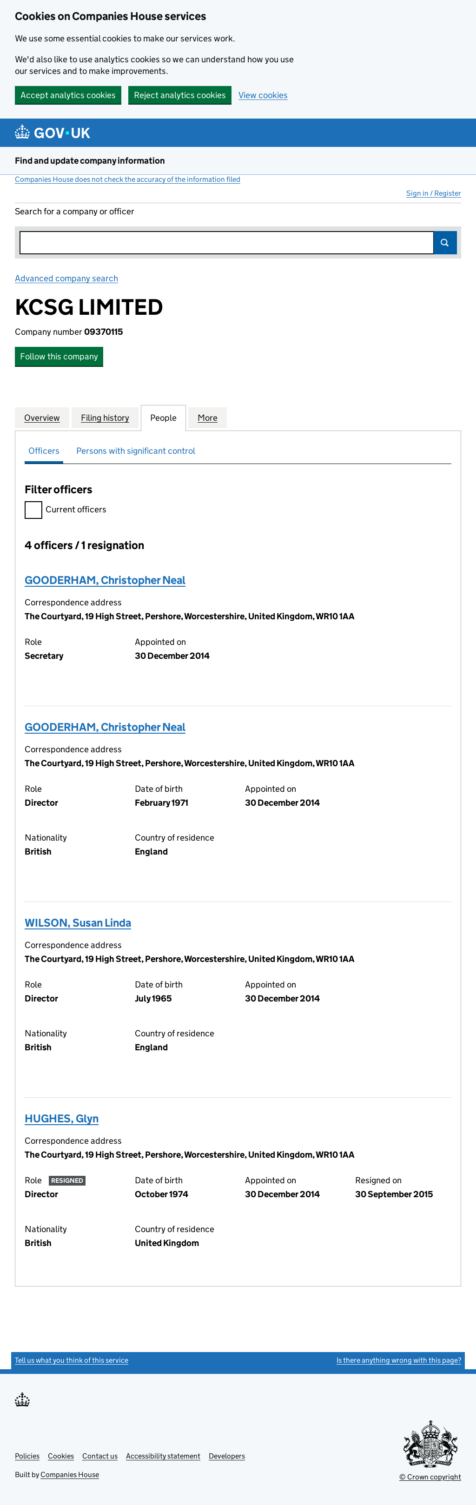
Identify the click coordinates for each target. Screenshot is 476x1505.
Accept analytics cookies (68, 95)
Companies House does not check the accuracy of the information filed (127, 179)
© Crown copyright (430, 1476)
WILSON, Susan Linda (78, 922)
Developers (227, 1456)
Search (445, 242)
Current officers (65, 510)
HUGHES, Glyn (62, 1118)
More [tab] (208, 417)
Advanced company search (66, 278)
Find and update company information (90, 160)
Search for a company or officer (74, 211)
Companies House (69, 1474)
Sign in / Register (433, 193)
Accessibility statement (163, 1456)
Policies (27, 1456)
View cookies (263, 95)
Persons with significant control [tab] (135, 450)
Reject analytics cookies (180, 95)
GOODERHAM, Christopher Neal (105, 580)
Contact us (100, 1456)
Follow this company (59, 356)
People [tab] (163, 417)
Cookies (61, 1456)
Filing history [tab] (105, 417)
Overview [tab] (42, 417)
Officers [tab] (44, 450)
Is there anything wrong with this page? (399, 1360)
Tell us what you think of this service (71, 1360)
